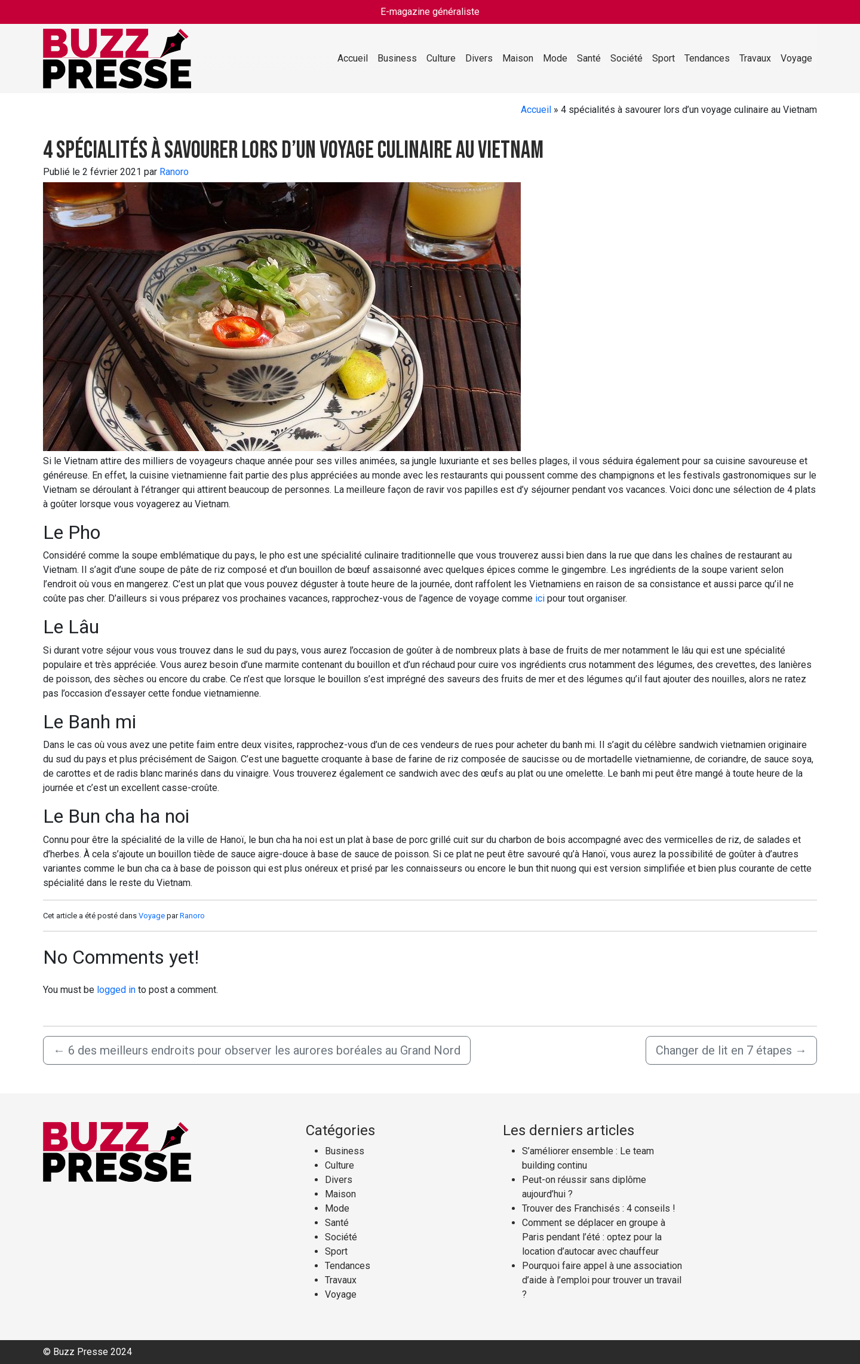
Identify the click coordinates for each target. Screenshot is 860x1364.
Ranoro (174, 171)
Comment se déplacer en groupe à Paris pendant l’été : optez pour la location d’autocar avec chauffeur (593, 1237)
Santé (589, 58)
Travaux (755, 58)
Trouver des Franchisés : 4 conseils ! (598, 1208)
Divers (479, 58)
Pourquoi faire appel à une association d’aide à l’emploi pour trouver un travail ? (602, 1280)
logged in (116, 989)
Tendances (707, 58)
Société (626, 58)
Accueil (352, 58)
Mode (555, 58)
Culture (441, 58)
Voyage (796, 58)
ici (540, 598)
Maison (517, 58)
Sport (663, 58)
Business (397, 58)
